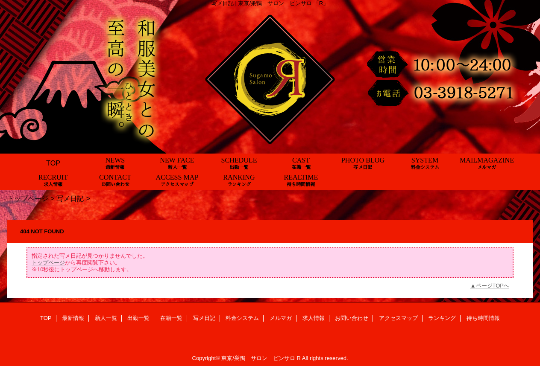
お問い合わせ (351, 318)
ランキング (442, 318)
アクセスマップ (398, 318)
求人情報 (313, 318)
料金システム (242, 318)
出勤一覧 (138, 318)
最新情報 (73, 318)
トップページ (27, 198)
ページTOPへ (493, 285)
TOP (53, 163)
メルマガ (281, 318)
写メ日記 (70, 198)
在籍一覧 (171, 318)
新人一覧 (106, 318)
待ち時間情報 (483, 318)
